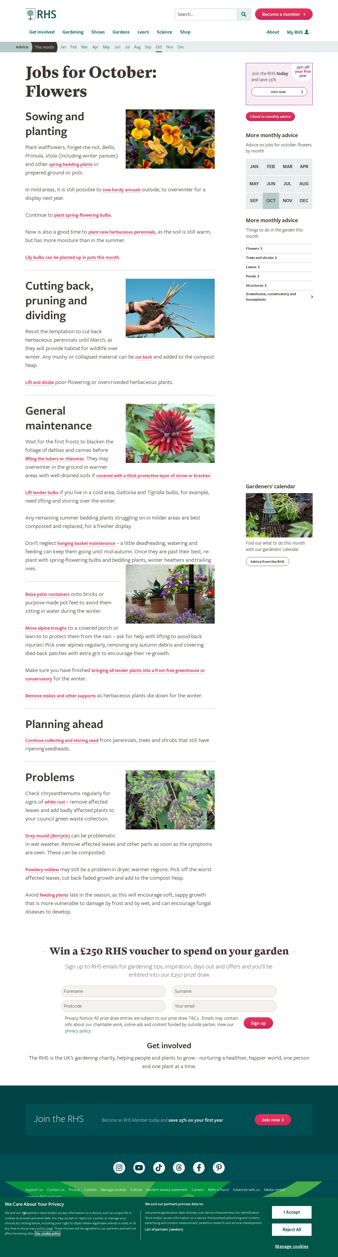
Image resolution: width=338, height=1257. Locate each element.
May (254, 184)
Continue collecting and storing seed (70, 757)
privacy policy (78, 1048)
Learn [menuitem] (143, 32)
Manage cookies (291, 1246)
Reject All (292, 1229)
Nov (287, 200)
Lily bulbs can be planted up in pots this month (82, 257)
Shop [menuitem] (185, 32)
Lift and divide (42, 382)
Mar (287, 166)
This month (44, 47)
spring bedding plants (75, 164)
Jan (254, 166)
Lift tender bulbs (45, 501)
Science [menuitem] (164, 32)
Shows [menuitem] (98, 32)
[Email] (224, 1023)
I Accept (292, 1212)
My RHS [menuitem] (295, 32)
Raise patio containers (52, 602)
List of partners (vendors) (164, 1230)
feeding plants (57, 911)
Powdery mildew (45, 886)
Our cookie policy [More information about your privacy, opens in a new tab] (47, 1234)
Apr (304, 166)
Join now (271, 1137)
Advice (22, 47)
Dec (304, 200)
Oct (270, 200)
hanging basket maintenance (92, 551)
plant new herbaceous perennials (129, 232)
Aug (304, 184)
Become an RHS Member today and (162, 1137)
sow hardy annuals (125, 189)
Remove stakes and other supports (68, 704)
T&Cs (194, 1035)
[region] (169, 1227)
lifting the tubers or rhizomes (61, 458)
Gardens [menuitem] (121, 32)
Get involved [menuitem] (42, 32)
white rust (57, 818)
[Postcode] (114, 1023)
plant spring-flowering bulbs (89, 215)
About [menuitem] (273, 32)
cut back (145, 357)
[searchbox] (206, 14)
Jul (287, 184)
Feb (271, 166)
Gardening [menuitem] (72, 32)
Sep (254, 200)
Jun (271, 184)
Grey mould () (52, 852)
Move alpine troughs (50, 636)
